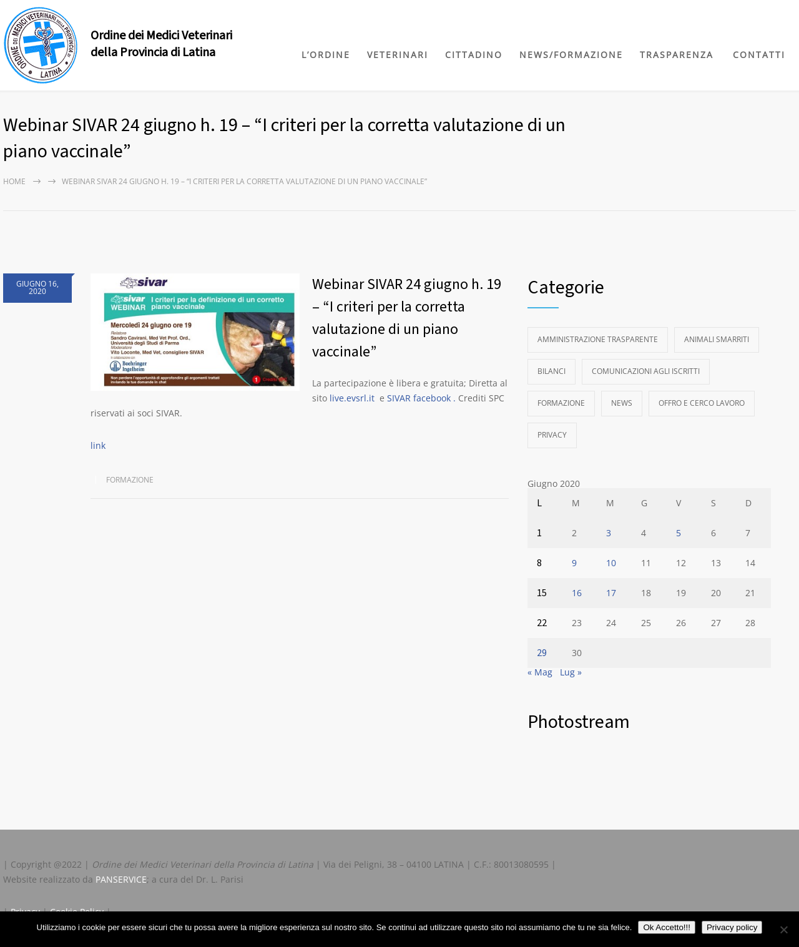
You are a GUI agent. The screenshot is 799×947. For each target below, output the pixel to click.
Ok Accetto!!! (666, 927)
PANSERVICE (121, 879)
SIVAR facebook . (421, 398)
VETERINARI (397, 55)
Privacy (552, 434)
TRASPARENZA (676, 55)
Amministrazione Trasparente (597, 339)
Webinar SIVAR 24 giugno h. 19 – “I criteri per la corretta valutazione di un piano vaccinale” (406, 318)
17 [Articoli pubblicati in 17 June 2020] (611, 593)
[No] (783, 929)
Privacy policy (732, 927)
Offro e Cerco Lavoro (702, 403)
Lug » (571, 672)
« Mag (539, 672)
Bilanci (551, 371)
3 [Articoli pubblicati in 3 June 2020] (608, 533)
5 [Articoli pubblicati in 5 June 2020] (678, 533)
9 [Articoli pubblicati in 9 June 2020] (574, 563)
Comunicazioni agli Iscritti (646, 371)
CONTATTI (759, 55)
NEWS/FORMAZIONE (571, 55)
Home (14, 181)
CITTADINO (473, 55)
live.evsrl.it (352, 398)
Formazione (130, 479)
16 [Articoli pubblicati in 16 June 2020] (577, 593)
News (621, 403)
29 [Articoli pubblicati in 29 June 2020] (542, 653)
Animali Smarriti (716, 339)
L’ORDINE (325, 55)
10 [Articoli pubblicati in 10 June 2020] (611, 563)
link (98, 445)
